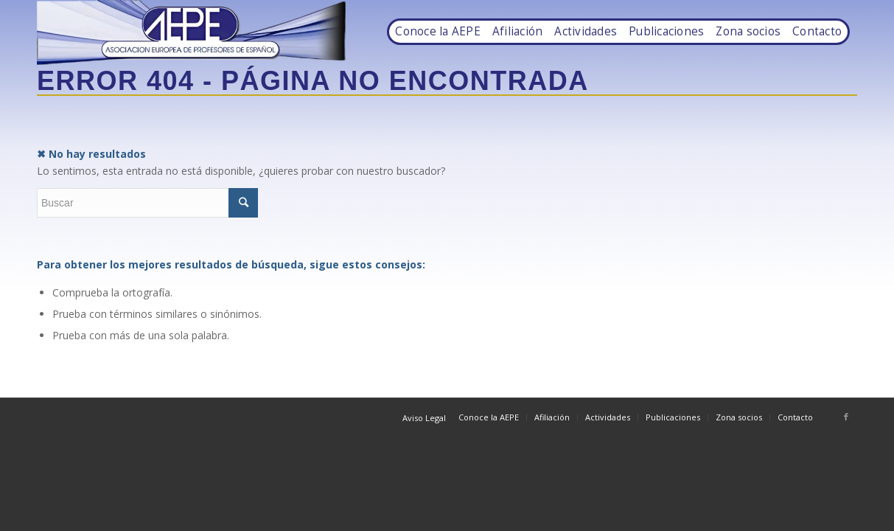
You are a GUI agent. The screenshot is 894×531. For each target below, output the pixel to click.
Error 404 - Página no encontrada (313, 81)
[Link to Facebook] (846, 417)
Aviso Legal (424, 417)
